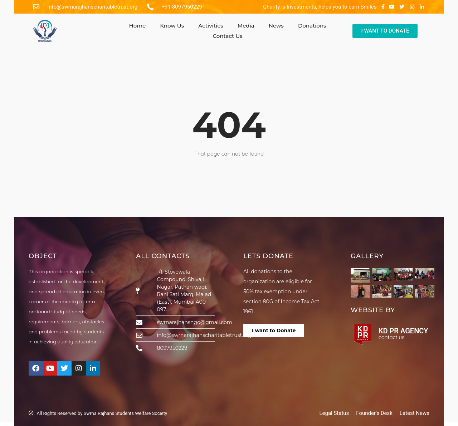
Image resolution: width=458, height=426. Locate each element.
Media (246, 25)
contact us (391, 337)
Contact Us (227, 36)
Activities (210, 25)
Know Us (172, 25)
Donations (312, 25)
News (276, 25)
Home (137, 25)
